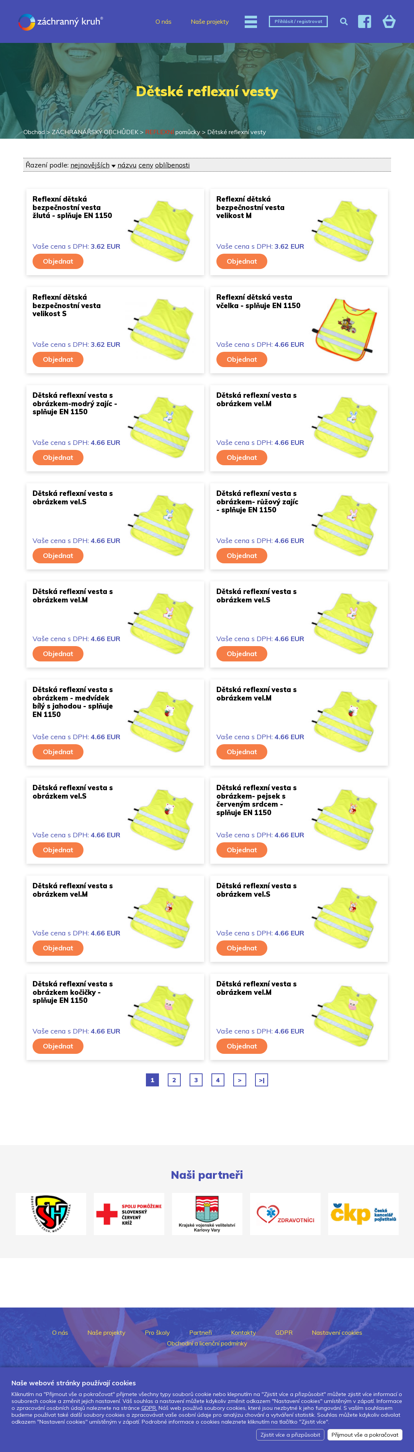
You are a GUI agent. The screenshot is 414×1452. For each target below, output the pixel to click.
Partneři (200, 1332)
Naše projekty (210, 21)
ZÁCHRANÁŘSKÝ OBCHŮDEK (95, 132)
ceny (146, 165)
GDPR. (149, 1407)
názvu (127, 165)
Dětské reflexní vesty (236, 132)
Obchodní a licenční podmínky (207, 1343)
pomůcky (172, 132)
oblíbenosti (172, 165)
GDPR (284, 1332)
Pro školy (157, 1332)
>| (262, 1080)
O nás (163, 21)
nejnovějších (90, 165)
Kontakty (243, 1332)
